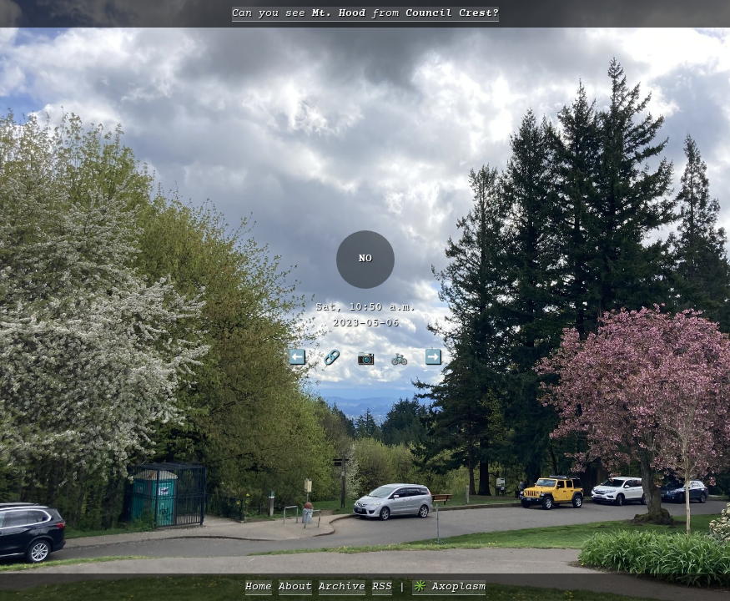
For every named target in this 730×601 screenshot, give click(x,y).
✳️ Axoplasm (449, 587)
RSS (382, 587)
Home (258, 587)
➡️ (433, 356)
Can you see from (365, 14)
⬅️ (297, 356)
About (295, 587)
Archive (342, 587)
